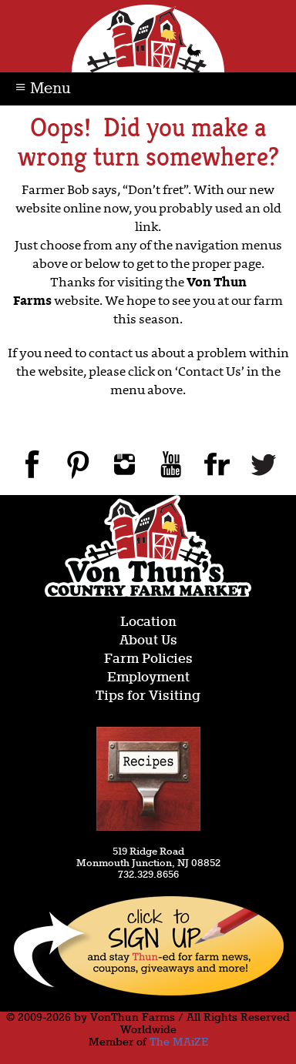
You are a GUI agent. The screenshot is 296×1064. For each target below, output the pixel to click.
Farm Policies (148, 659)
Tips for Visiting (148, 696)
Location (148, 622)
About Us (148, 641)
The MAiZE (179, 1042)
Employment (148, 678)
